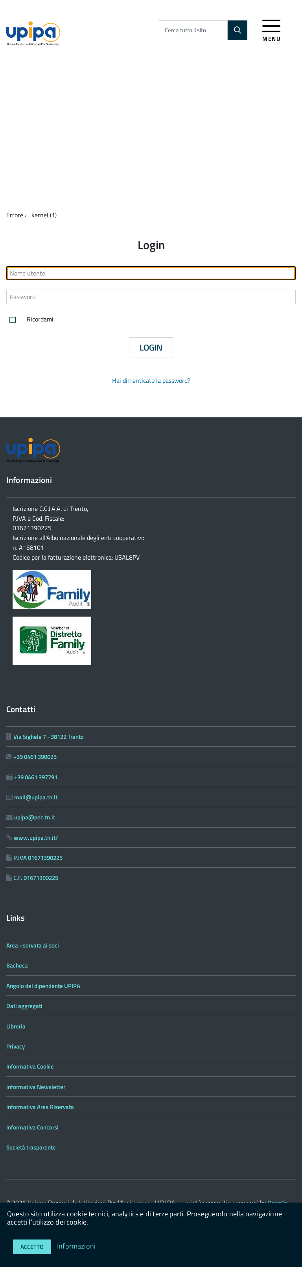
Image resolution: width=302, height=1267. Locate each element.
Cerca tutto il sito (185, 30)
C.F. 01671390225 (35, 877)
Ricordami (29, 320)
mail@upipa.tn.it (35, 797)
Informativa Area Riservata (40, 1106)
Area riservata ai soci (32, 945)
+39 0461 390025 (35, 756)
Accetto (32, 1246)
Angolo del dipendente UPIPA (43, 985)
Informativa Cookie (30, 1066)
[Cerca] (237, 30)
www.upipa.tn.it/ (36, 837)
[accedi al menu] (271, 29)
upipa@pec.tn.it (34, 817)
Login (151, 347)
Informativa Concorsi (32, 1127)
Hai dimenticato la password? (151, 380)
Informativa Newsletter (35, 1086)
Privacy (15, 1046)
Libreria (16, 1026)
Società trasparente (31, 1147)
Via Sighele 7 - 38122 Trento (48, 736)
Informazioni (76, 1246)
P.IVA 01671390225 (38, 857)
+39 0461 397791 (35, 777)
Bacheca (17, 965)
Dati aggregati (24, 1005)
